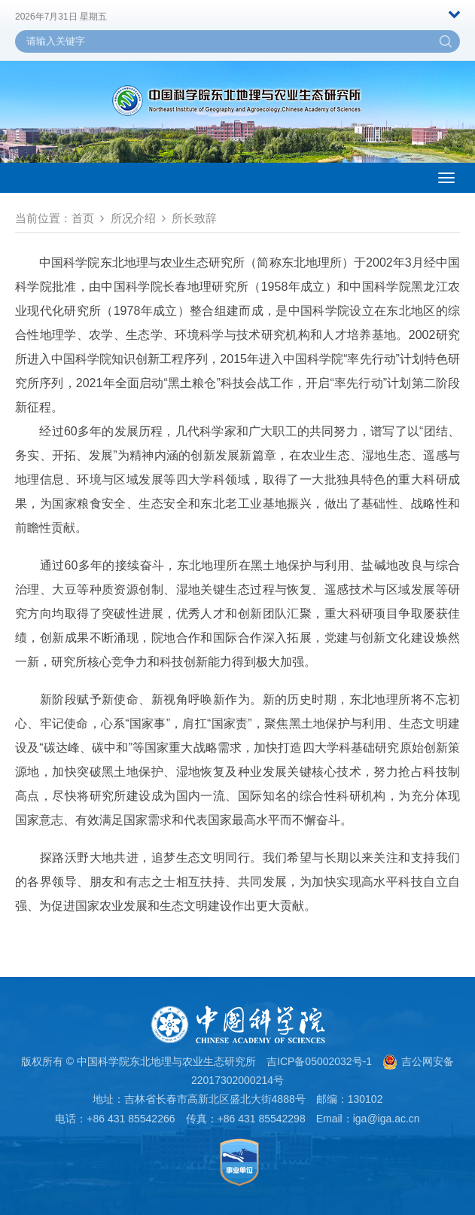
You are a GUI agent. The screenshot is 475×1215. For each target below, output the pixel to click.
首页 (83, 218)
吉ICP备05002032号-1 (319, 1061)
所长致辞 (194, 218)
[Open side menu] (446, 178)
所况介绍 (133, 218)
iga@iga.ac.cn (386, 1119)
